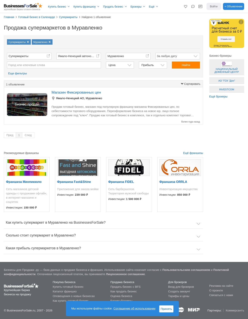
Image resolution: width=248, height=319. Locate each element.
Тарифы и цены (178, 296)
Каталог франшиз (65, 291)
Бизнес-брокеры (121, 300)
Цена (111, 65)
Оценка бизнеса (121, 296)
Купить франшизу (84, 6)
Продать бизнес (113, 6)
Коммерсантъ (235, 310)
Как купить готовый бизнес (71, 300)
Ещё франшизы (193, 153)
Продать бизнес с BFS (125, 286)
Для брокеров (177, 282)
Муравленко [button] (116, 56)
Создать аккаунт (179, 291)
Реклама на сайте (221, 285)
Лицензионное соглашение (125, 274)
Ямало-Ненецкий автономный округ (79, 56)
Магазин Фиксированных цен (76, 92)
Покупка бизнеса (64, 282)
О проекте (216, 290)
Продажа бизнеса (122, 282)
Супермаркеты (18, 56)
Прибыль (147, 65)
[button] (186, 6)
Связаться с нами (221, 295)
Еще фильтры (17, 73)
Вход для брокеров (181, 286)
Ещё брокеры (218, 96)
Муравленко (94, 98)
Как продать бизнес (123, 291)
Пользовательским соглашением (186, 269)
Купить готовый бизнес (68, 286)
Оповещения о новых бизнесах (74, 296)
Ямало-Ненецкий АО (70, 98)
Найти (186, 65)
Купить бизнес (57, 6)
